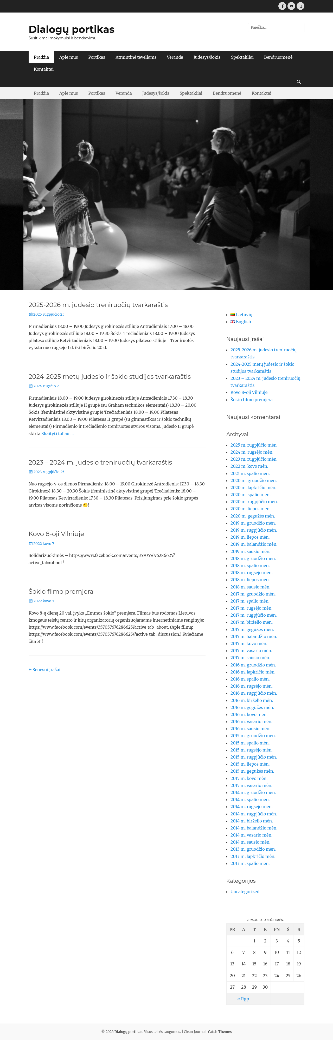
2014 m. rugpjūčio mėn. (253, 813)
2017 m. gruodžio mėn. (253, 594)
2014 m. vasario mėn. (251, 835)
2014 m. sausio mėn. (250, 842)
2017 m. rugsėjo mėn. (251, 608)
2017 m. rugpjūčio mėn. (253, 615)
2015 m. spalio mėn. (250, 743)
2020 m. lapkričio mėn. (253, 487)
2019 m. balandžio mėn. (253, 544)
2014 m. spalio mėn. (250, 799)
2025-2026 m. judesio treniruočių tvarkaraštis (98, 305)
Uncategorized (244, 891)
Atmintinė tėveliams (136, 57)
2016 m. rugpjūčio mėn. (253, 693)
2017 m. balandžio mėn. (253, 636)
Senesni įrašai (44, 669)
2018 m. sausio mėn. (250, 587)
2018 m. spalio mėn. (250, 565)
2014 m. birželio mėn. (251, 820)
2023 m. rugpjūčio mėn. (254, 459)
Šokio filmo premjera (61, 591)
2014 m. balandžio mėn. (253, 828)
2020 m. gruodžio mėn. (253, 480)
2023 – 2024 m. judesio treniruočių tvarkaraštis (100, 462)
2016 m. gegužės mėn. (252, 707)
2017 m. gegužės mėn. (252, 629)
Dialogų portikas (71, 29)
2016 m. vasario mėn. (251, 721)
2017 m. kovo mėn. (248, 643)
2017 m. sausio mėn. (250, 657)
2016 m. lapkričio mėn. (253, 672)
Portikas (96, 57)
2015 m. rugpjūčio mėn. (253, 757)
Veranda (175, 57)
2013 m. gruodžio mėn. (253, 849)
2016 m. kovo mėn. (248, 714)
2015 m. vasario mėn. (251, 785)
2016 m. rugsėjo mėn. (251, 686)
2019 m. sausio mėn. (250, 551)
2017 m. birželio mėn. (251, 622)
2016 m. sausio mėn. (250, 728)
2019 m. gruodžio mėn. (253, 523)
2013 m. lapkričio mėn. (253, 856)
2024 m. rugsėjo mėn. (251, 452)
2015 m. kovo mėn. (248, 778)
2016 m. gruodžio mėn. (253, 665)
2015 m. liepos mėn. (250, 764)
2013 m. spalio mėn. (250, 863)
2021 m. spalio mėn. (250, 473)
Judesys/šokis (207, 57)
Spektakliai (242, 57)
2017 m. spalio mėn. (250, 601)
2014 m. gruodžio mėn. (253, 792)
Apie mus (68, 57)
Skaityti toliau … (57, 433)
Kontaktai (44, 69)
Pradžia (41, 57)
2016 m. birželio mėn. (251, 700)
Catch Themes (220, 1032)
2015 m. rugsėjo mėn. (251, 750)
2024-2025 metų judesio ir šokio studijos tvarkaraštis (110, 376)
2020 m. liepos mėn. (250, 508)
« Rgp (243, 998)
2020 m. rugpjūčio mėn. (254, 501)
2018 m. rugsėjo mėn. (251, 572)
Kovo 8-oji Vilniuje (56, 534)
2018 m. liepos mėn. (250, 579)
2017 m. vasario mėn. (251, 650)
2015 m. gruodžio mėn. (253, 735)
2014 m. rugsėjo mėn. (251, 806)
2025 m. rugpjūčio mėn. (254, 445)
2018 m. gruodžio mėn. (253, 558)
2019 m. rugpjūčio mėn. (253, 530)
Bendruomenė (278, 57)
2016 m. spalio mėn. (250, 679)
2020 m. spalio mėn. (250, 494)
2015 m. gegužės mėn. (252, 771)
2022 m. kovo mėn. (249, 466)
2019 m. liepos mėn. (250, 537)
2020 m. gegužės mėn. (252, 516)
